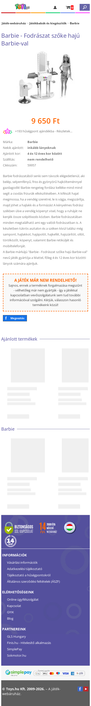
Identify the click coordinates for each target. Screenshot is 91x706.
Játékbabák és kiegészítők (47, 23)
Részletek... (64, 131)
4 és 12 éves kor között (44, 153)
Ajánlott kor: (12, 153)
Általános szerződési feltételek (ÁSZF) (33, 581)
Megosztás (17, 318)
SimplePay (14, 649)
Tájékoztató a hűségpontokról (28, 575)
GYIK (10, 612)
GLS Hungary (16, 636)
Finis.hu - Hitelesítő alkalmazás (29, 643)
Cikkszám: (10, 165)
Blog (10, 618)
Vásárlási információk (22, 562)
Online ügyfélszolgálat (23, 599)
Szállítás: (9, 159)
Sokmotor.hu (16, 655)
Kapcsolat (14, 606)
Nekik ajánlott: (13, 147)
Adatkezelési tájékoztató (24, 569)
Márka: (8, 142)
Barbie (74, 23)
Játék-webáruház (14, 23)
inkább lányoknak (41, 147)
